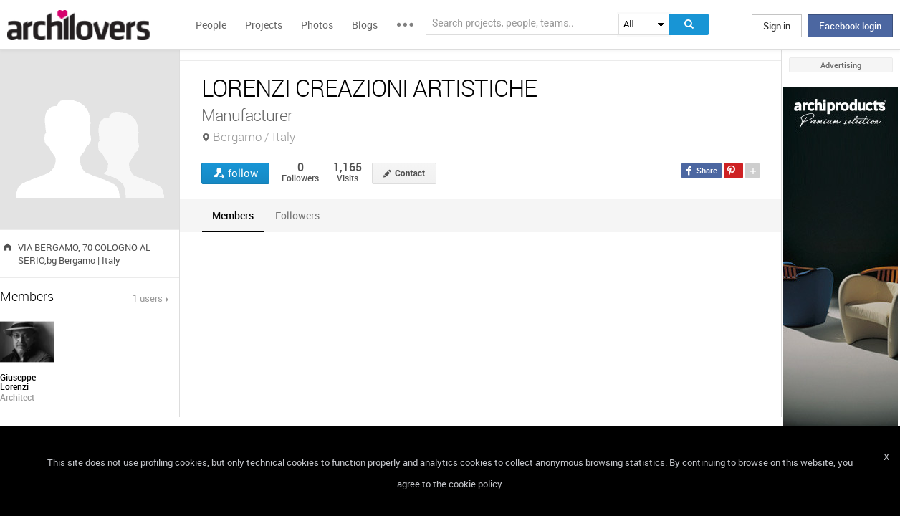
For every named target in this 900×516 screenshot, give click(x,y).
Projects (263, 25)
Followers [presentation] (297, 215)
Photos (317, 25)
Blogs (365, 25)
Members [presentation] (233, 215)
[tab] (232, 215)
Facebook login (850, 25)
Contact (410, 173)
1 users (148, 298)
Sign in (776, 25)
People (211, 25)
